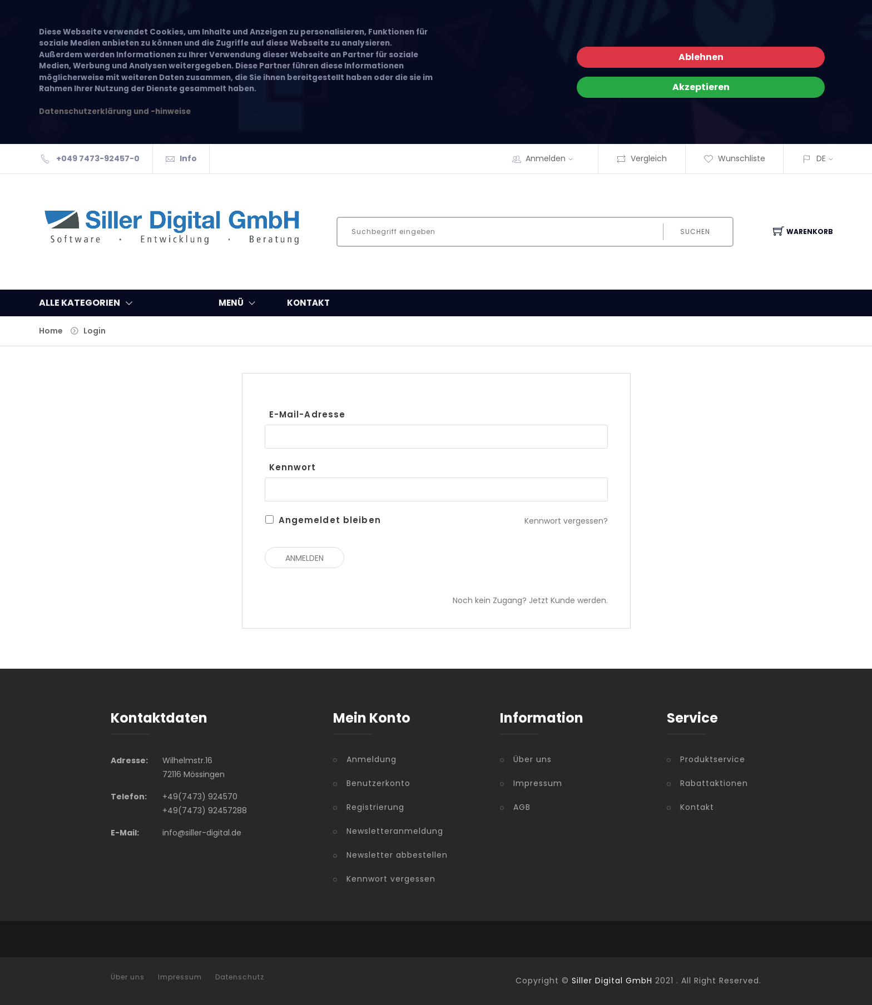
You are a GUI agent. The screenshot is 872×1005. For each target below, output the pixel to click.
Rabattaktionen (714, 783)
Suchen (695, 231)
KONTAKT (308, 303)
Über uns (532, 759)
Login (94, 330)
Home (51, 330)
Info (188, 158)
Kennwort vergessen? (566, 520)
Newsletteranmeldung (394, 831)
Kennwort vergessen (390, 878)
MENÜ (239, 303)
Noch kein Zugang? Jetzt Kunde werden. (530, 600)
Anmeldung (371, 759)
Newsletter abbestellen (397, 854)
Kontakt (697, 807)
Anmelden (553, 158)
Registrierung (375, 807)
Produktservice (712, 759)
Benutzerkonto (378, 783)
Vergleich (641, 158)
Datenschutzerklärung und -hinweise (115, 111)
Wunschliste (734, 158)
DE (821, 158)
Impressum (537, 783)
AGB (522, 807)
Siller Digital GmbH (612, 980)
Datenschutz (239, 977)
